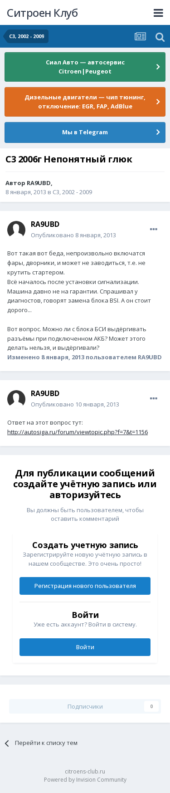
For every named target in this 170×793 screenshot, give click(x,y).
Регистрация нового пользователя (85, 586)
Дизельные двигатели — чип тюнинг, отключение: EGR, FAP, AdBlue (85, 101)
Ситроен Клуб (42, 12)
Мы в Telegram (85, 132)
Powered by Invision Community (85, 779)
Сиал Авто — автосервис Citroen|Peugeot (85, 66)
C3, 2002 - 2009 (72, 192)
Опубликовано (73, 235)
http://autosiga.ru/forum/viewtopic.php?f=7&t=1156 (77, 432)
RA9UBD (39, 183)
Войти (85, 647)
